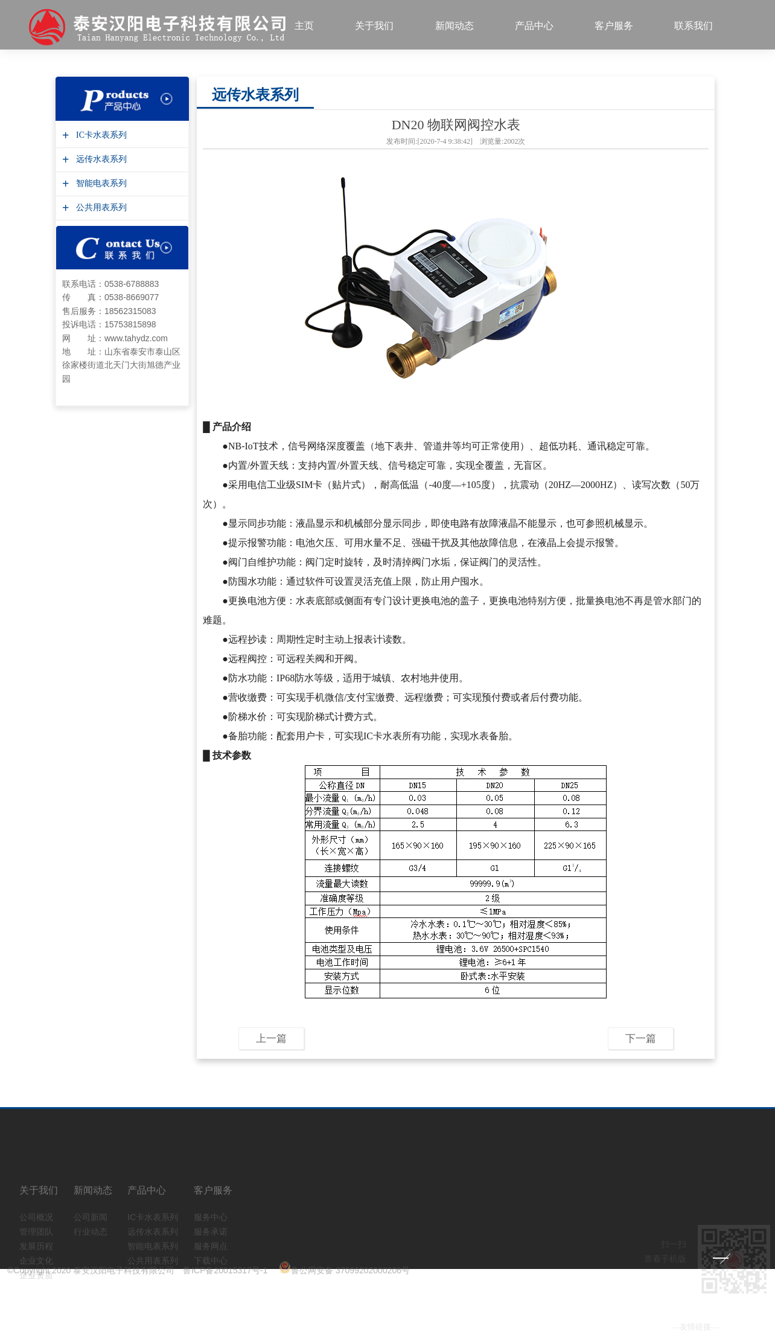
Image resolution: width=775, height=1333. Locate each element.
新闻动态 (454, 26)
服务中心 (211, 1235)
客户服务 (614, 26)
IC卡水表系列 (100, 128)
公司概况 (36, 1235)
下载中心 (211, 1278)
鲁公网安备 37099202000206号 (344, 1268)
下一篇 (640, 1032)
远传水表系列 (100, 153)
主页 (304, 26)
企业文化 (36, 1278)
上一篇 (271, 1032)
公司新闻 (90, 1235)
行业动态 (90, 1249)
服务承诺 (211, 1249)
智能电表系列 (100, 177)
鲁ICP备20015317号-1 (225, 1268)
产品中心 (534, 26)
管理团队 (36, 1249)
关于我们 (374, 26)
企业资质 (36, 1293)
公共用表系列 (100, 201)
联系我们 (693, 26)
